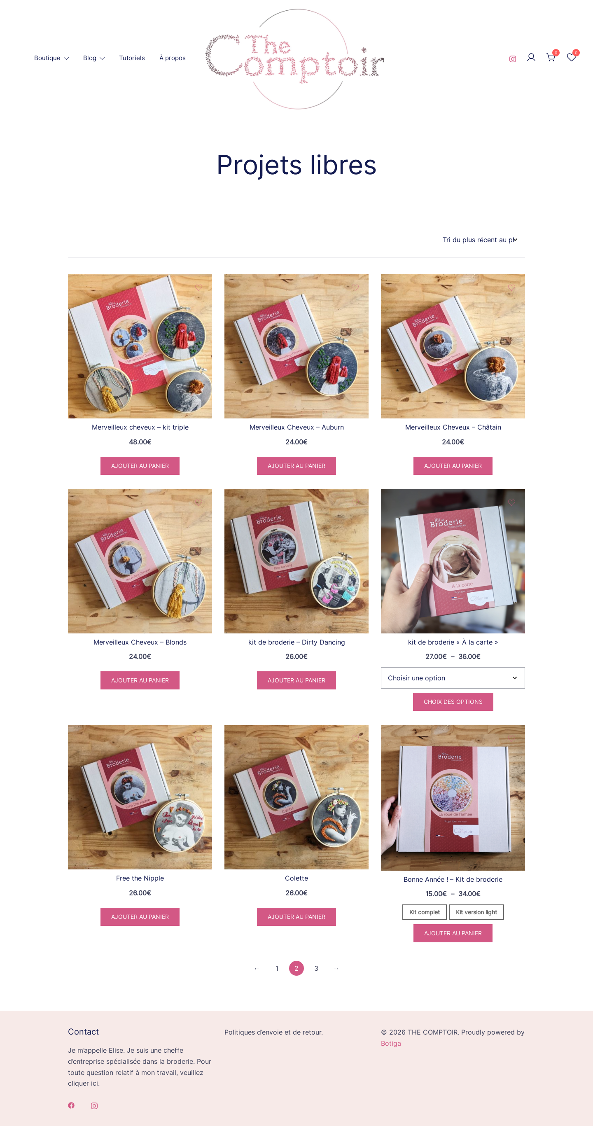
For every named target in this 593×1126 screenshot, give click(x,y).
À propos (172, 58)
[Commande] (479, 240)
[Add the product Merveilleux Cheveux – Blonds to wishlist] (198, 502)
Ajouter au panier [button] (140, 465)
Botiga (391, 1043)
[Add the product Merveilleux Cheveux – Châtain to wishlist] (511, 287)
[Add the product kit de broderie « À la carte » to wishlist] (511, 502)
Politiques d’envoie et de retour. (273, 1032)
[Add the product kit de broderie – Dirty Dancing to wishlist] (355, 502)
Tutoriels (132, 58)
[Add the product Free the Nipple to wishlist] (198, 738)
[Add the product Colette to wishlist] (355, 738)
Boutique (47, 58)
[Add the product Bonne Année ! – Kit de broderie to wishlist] (511, 738)
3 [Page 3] (316, 968)
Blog (89, 58)
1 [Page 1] (276, 968)
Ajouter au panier (453, 933)
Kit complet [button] (424, 912)
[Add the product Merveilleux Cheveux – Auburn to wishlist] (355, 287)
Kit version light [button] (476, 912)
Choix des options (453, 701)
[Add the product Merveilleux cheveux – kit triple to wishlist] (198, 287)
